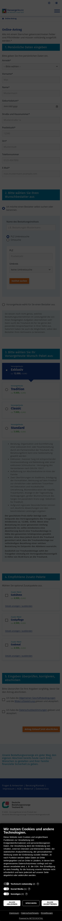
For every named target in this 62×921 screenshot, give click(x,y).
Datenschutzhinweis (30, 913)
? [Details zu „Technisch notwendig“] (37, 884)
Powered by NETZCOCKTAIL (31, 918)
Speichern (31, 903)
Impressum (14, 913)
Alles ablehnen (12, 903)
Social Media (17, 889)
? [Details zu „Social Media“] (29, 889)
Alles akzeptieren (50, 903)
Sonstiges (16, 894)
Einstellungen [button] (47, 913)
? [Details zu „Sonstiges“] (26, 894)
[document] (31, 853)
